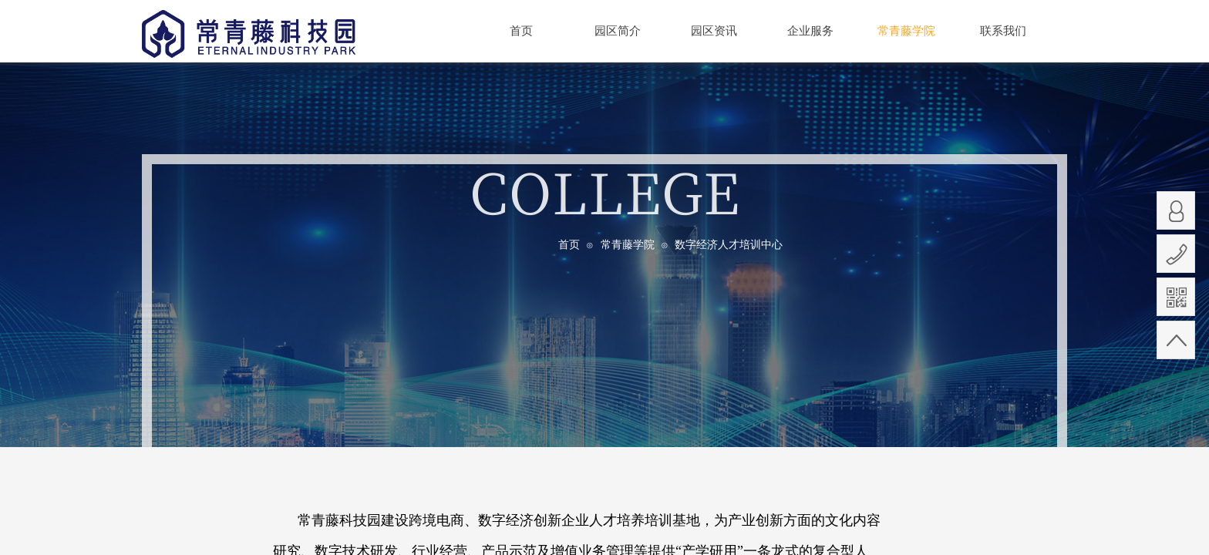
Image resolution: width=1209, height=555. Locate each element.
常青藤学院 (628, 245)
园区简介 (617, 31)
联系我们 (1003, 31)
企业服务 (810, 31)
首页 (569, 245)
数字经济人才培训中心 (729, 245)
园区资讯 (714, 31)
